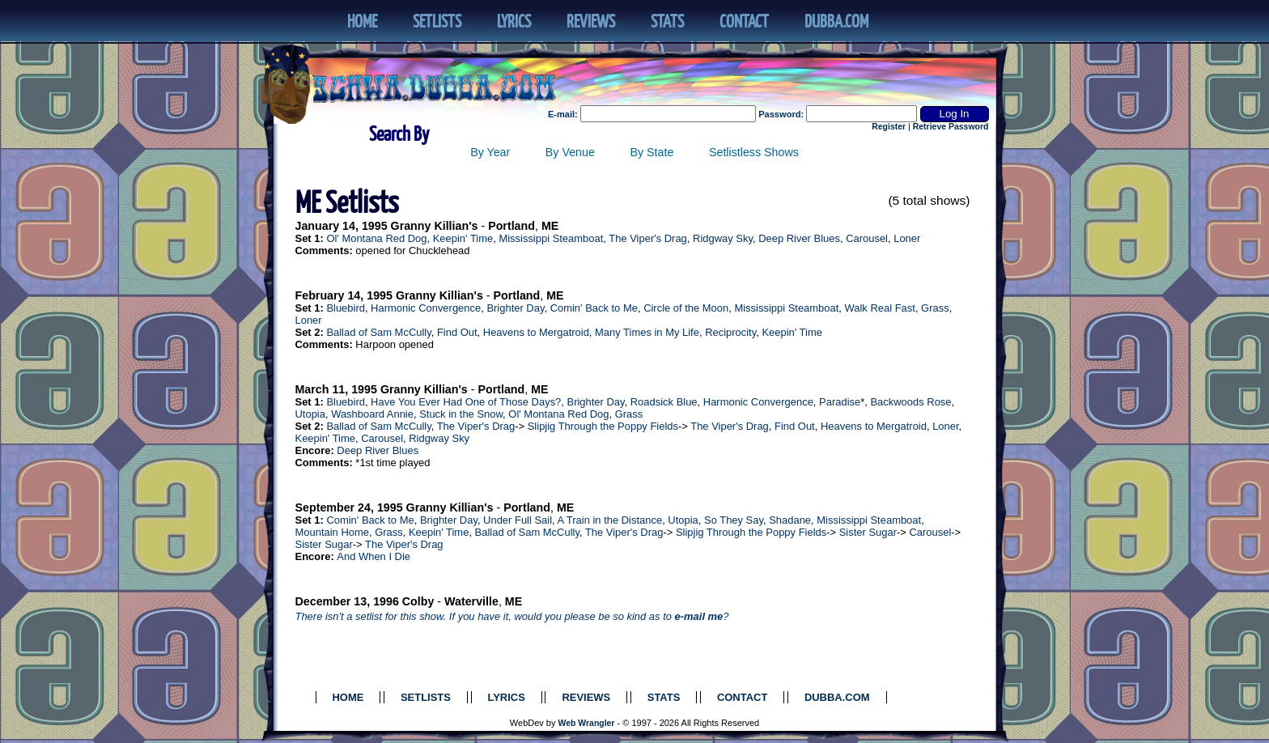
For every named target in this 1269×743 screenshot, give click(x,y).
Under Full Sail (517, 520)
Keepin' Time (463, 238)
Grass (935, 308)
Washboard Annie (372, 414)
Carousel (867, 238)
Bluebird (345, 308)
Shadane (790, 520)
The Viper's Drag (648, 238)
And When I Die (373, 556)
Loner (906, 238)
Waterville (471, 601)
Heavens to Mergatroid (536, 332)
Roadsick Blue (664, 402)
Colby (418, 601)
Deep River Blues (799, 238)
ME (549, 225)
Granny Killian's (434, 225)
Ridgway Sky (723, 238)
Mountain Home (332, 532)
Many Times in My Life (647, 332)
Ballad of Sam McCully (378, 332)
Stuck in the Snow (461, 414)
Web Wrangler (586, 723)
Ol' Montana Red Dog (376, 238)
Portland (511, 225)
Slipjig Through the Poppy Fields (603, 426)
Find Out (457, 332)
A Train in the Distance (610, 520)
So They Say (733, 520)
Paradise (839, 402)
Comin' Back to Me (594, 308)
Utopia (310, 414)
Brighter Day (515, 308)
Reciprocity (730, 332)
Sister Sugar (868, 532)
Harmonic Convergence (426, 308)
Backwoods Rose (910, 402)
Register (889, 126)
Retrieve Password (951, 126)
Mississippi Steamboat (551, 238)
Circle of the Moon (685, 308)
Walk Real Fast (880, 308)
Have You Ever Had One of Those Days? (466, 402)
